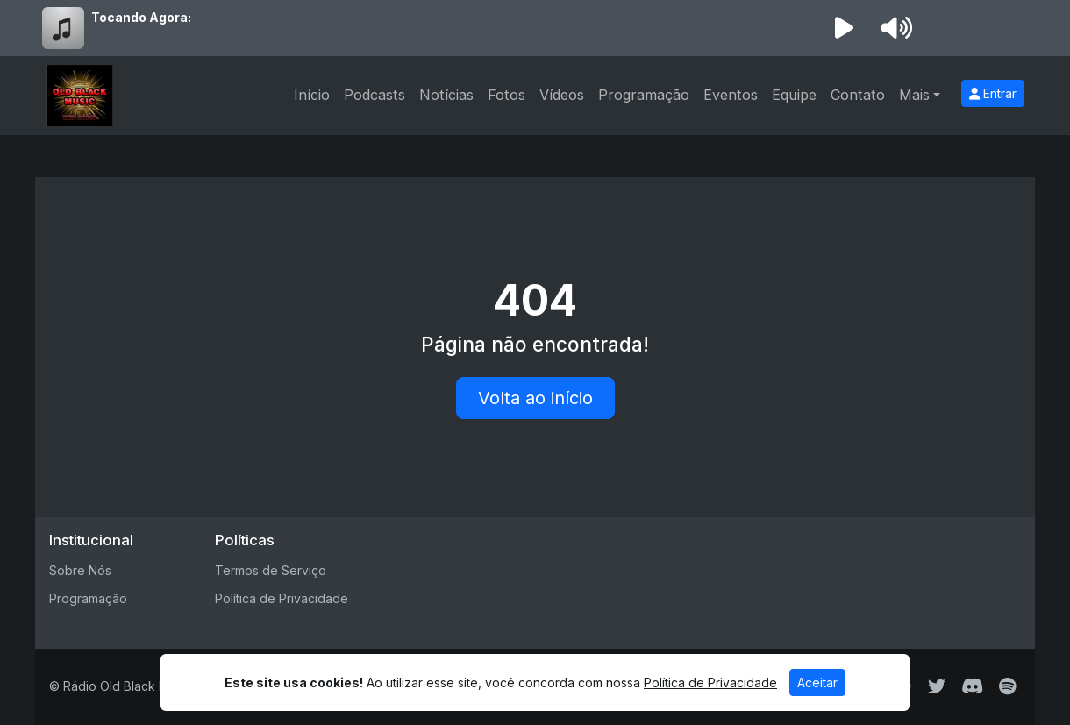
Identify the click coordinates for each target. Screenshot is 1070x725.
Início (312, 94)
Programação (643, 94)
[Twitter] (936, 686)
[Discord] (972, 686)
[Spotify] (1007, 686)
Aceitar (817, 682)
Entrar (992, 93)
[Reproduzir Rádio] (843, 28)
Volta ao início (535, 398)
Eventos (730, 94)
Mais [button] (914, 94)
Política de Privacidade (281, 598)
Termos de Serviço (270, 570)
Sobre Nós (80, 570)
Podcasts (374, 94)
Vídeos (561, 94)
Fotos (506, 94)
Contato (858, 94)
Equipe (794, 94)
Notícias (446, 94)
